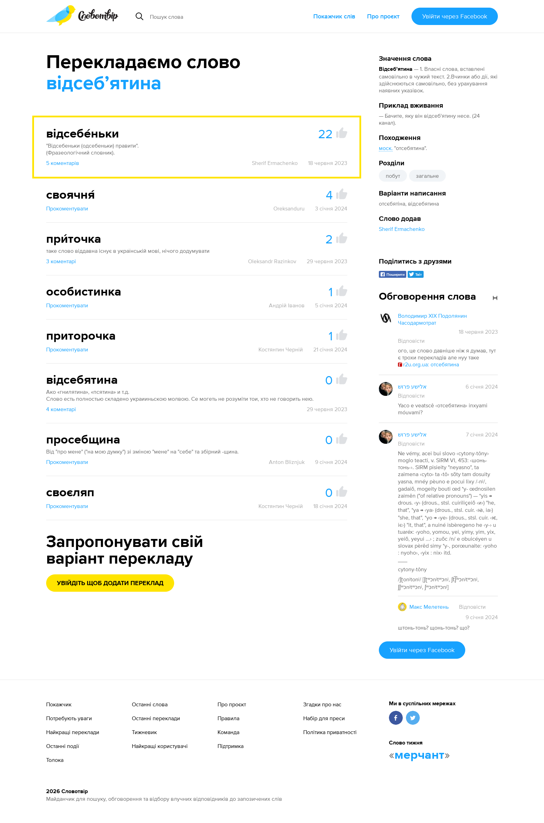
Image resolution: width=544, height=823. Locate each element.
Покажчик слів (334, 16)
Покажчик (58, 704)
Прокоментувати (67, 208)
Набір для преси (324, 718)
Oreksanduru (289, 208)
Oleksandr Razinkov (272, 261)
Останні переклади (156, 718)
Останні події (62, 746)
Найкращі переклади (72, 732)
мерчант (419, 755)
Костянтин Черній (280, 349)
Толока (54, 760)
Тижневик (144, 732)
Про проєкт (383, 16)
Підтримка (231, 746)
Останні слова (150, 704)
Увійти (454, 16)
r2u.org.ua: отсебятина (428, 364)
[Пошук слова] (212, 16)
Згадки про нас (322, 704)
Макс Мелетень (429, 607)
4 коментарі (61, 409)
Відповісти (411, 341)
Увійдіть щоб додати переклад (110, 583)
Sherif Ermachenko (402, 229)
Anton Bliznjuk (287, 462)
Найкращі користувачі (160, 746)
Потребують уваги (69, 718)
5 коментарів (62, 163)
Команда (228, 732)
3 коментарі (61, 261)
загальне (427, 176)
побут (393, 176)
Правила (228, 718)
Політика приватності (330, 732)
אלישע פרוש (412, 386)
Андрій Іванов (287, 305)
